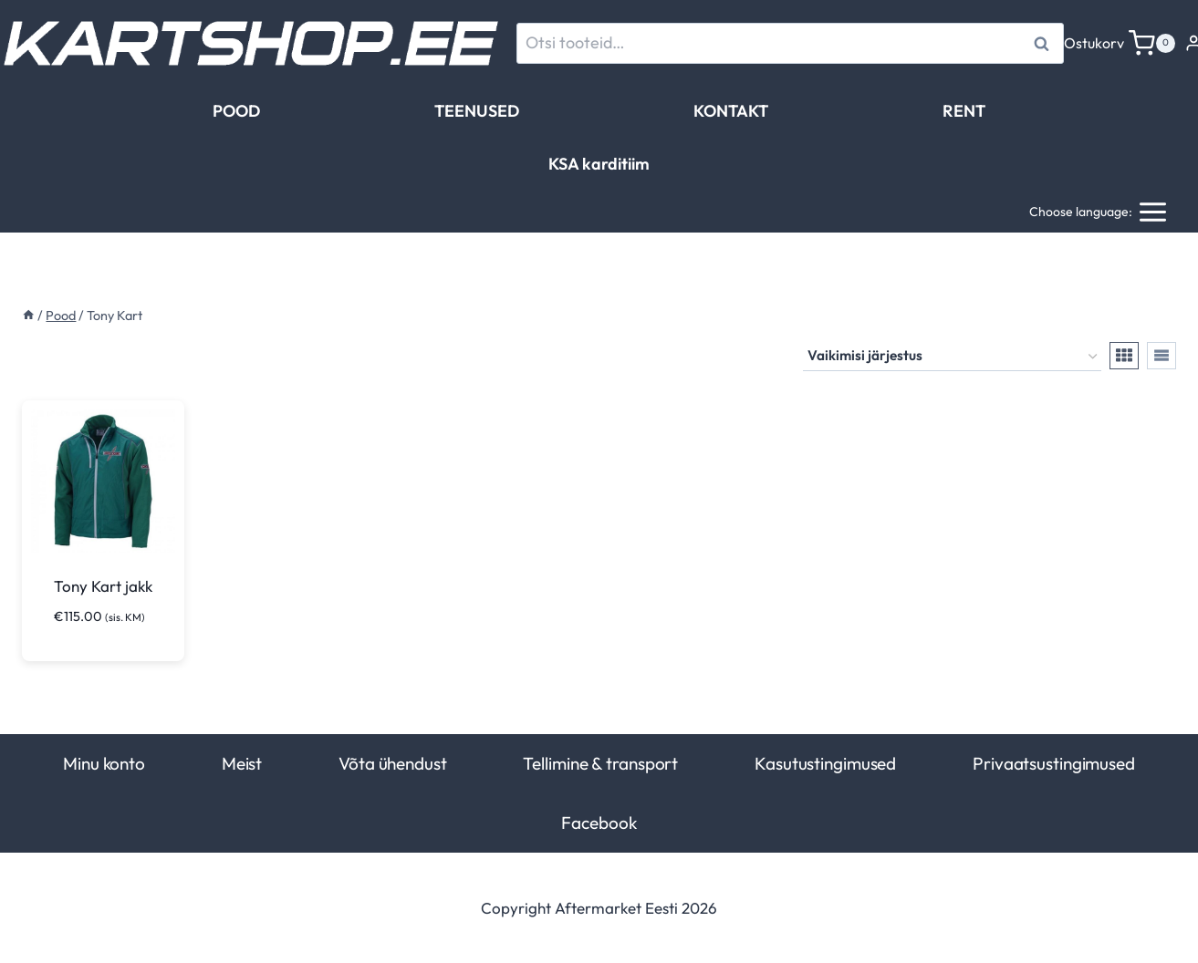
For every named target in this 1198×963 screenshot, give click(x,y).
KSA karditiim (599, 163)
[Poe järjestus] (952, 356)
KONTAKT (730, 110)
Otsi (1044, 43)
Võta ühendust (393, 763)
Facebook (598, 823)
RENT (964, 110)
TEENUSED (476, 110)
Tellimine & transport (600, 763)
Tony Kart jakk (103, 585)
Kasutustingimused (825, 763)
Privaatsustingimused (1054, 763)
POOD (236, 110)
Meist (242, 763)
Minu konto (104, 763)
